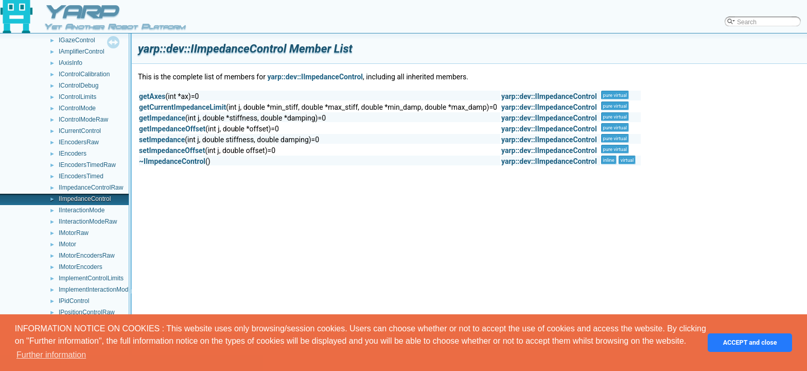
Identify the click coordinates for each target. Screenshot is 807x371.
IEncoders (72, 153)
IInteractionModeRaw (88, 221)
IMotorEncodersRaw (87, 255)
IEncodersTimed (81, 176)
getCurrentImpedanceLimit (182, 107)
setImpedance (162, 140)
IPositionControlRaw (87, 312)
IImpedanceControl (85, 199)
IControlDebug (78, 85)
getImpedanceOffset (172, 129)
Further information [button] (51, 354)
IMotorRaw (74, 233)
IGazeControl (77, 40)
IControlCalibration (84, 74)
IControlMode (77, 108)
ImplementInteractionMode (95, 289)
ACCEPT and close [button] (750, 342)
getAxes (152, 96)
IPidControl (74, 301)
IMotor (67, 244)
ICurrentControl (80, 130)
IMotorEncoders (80, 267)
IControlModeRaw (83, 119)
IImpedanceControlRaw (91, 187)
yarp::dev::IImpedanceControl (315, 77)
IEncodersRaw (79, 142)
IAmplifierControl (81, 51)
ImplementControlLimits (91, 278)
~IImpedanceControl (172, 161)
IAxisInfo (70, 62)
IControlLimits (77, 96)
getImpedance (162, 118)
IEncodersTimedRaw (87, 164)
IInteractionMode (81, 210)
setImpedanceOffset (172, 150)
